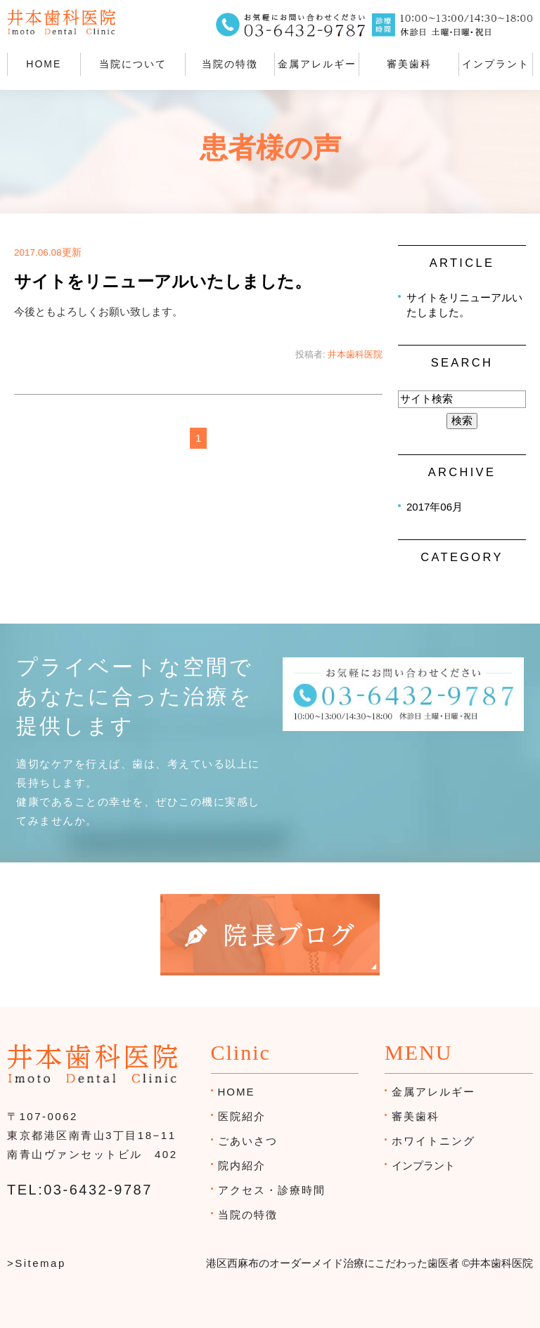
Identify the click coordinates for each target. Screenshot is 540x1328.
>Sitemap (36, 1263)
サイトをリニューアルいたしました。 (162, 281)
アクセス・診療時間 (272, 1190)
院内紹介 (242, 1165)
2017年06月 (434, 507)
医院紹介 (242, 1116)
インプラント (495, 64)
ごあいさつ (248, 1141)
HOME (43, 64)
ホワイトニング (433, 1141)
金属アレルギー (317, 64)
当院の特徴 (230, 64)
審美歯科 (409, 64)
